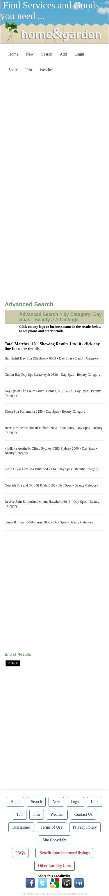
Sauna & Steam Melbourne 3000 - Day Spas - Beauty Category (50, 522)
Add (63, 54)
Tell (20, 814)
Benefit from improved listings (64, 853)
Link (94, 802)
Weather (46, 70)
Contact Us (83, 814)
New (29, 54)
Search (46, 54)
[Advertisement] (54, 129)
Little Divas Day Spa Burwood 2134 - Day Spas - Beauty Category (52, 469)
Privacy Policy (85, 827)
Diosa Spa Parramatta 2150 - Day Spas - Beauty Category (46, 411)
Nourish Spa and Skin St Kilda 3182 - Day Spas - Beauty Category (52, 485)
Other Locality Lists (54, 865)
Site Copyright (54, 840)
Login (79, 54)
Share (13, 70)
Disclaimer (21, 827)
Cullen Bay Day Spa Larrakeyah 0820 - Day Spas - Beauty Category (53, 375)
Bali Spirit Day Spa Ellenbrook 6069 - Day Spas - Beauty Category (53, 358)
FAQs (20, 853)
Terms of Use (51, 827)
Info (28, 70)
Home (13, 54)
